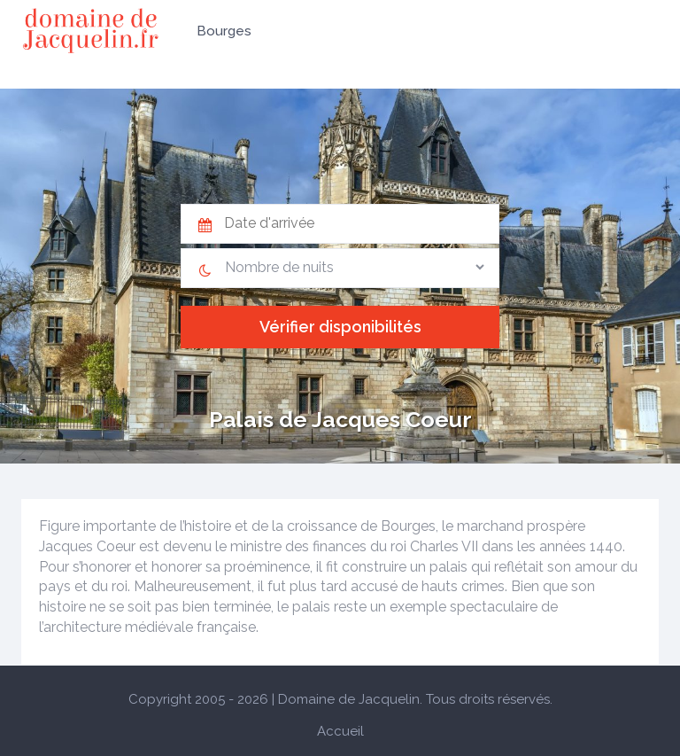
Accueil (340, 731)
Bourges (224, 31)
